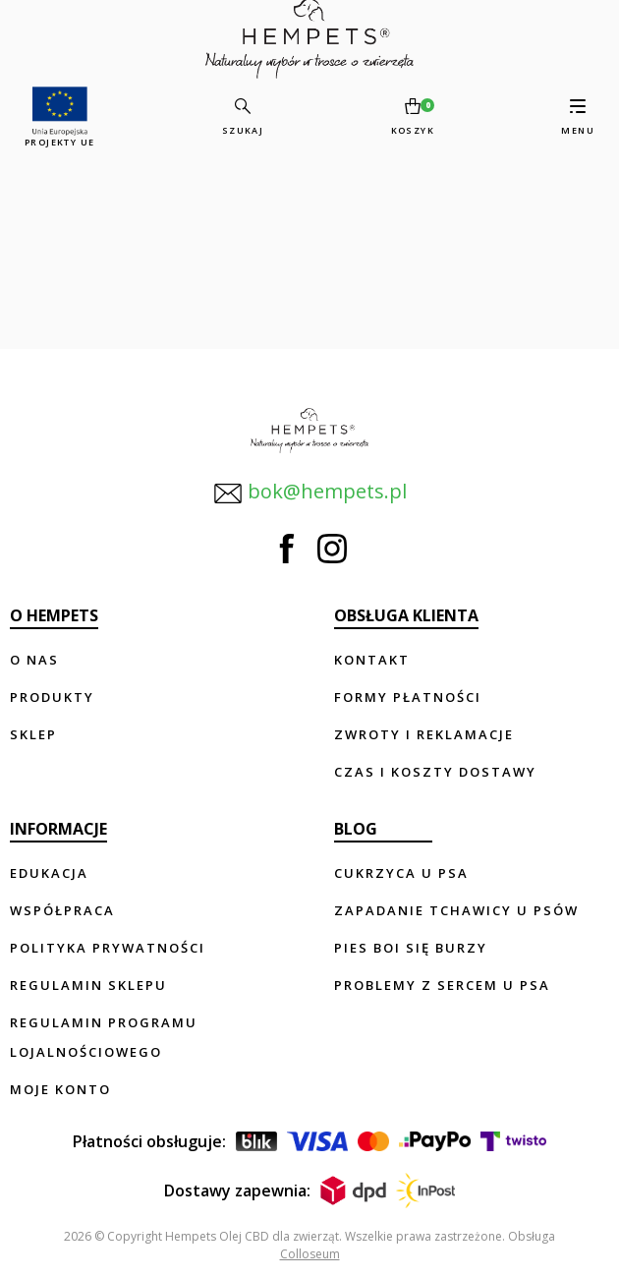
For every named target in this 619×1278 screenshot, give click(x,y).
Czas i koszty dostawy (435, 772)
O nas (34, 659)
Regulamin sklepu (88, 985)
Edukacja (49, 873)
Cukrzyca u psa (401, 873)
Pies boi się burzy (410, 948)
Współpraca (62, 910)
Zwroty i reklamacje (424, 734)
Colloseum (310, 1254)
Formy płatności (407, 697)
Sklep (33, 734)
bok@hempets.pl (310, 493)
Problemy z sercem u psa (442, 985)
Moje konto (60, 1089)
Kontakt (372, 659)
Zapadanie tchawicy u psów (456, 910)
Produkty (52, 697)
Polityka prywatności (107, 948)
